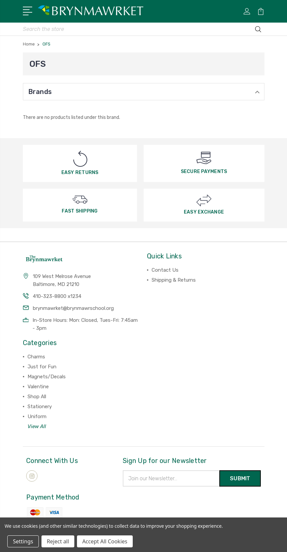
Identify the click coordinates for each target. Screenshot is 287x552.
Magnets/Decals (47, 377)
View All (37, 427)
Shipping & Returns (174, 280)
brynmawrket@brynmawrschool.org (73, 309)
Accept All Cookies (104, 541)
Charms (36, 357)
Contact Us (165, 270)
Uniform (37, 417)
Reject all (58, 541)
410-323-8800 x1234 (57, 297)
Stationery (40, 407)
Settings (23, 541)
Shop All (37, 397)
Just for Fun (42, 367)
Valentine (38, 387)
